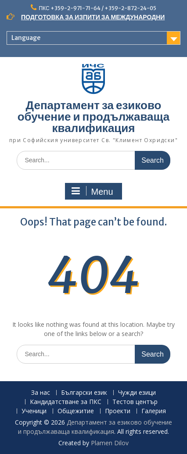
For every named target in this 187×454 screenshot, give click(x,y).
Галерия (153, 411)
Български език (84, 393)
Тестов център (135, 402)
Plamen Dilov (110, 443)
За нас (40, 393)
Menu (92, 191)
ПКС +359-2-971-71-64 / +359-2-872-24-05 (97, 8)
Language (25, 38)
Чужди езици (137, 393)
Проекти (117, 411)
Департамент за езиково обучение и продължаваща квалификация (94, 116)
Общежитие (76, 411)
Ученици (34, 411)
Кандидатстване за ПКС (65, 402)
